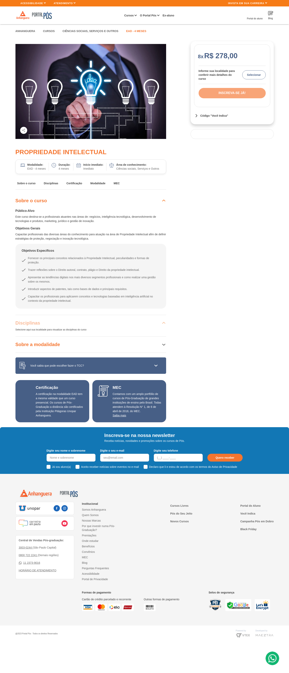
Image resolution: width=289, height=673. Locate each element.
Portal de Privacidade (95, 579)
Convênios (88, 551)
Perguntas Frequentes (95, 568)
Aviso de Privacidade (224, 466)
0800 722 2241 (28, 555)
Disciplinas (51, 183)
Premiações (89, 535)
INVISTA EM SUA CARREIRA (247, 3)
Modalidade (97, 183)
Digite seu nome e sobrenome (66, 450)
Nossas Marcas (91, 520)
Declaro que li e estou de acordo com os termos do (193, 466)
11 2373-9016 (29, 563)
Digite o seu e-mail (112, 450)
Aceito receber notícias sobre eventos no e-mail (110, 466)
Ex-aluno (168, 15)
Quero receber (225, 457)
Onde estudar (90, 540)
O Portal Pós (148, 15)
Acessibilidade (33, 3)
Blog (84, 562)
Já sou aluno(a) (61, 466)
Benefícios (88, 546)
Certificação (74, 183)
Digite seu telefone (166, 450)
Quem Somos (90, 515)
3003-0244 (26, 547)
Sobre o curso (26, 183)
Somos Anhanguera (94, 509)
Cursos (129, 15)
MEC (117, 183)
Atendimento (65, 3)
